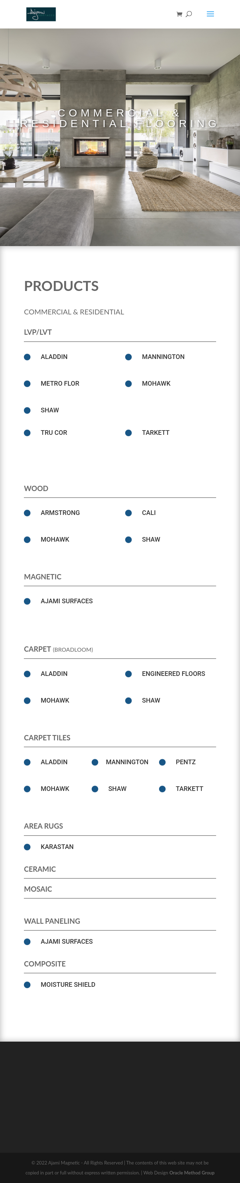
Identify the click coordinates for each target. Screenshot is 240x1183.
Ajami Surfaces (67, 601)
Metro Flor (60, 383)
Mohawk (156, 383)
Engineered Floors (173, 673)
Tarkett (155, 432)
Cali (149, 512)
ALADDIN (54, 356)
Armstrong (60, 512)
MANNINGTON (163, 356)
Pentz (186, 762)
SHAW (50, 410)
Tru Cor (54, 432)
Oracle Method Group (192, 1173)
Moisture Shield (68, 984)
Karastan (57, 846)
